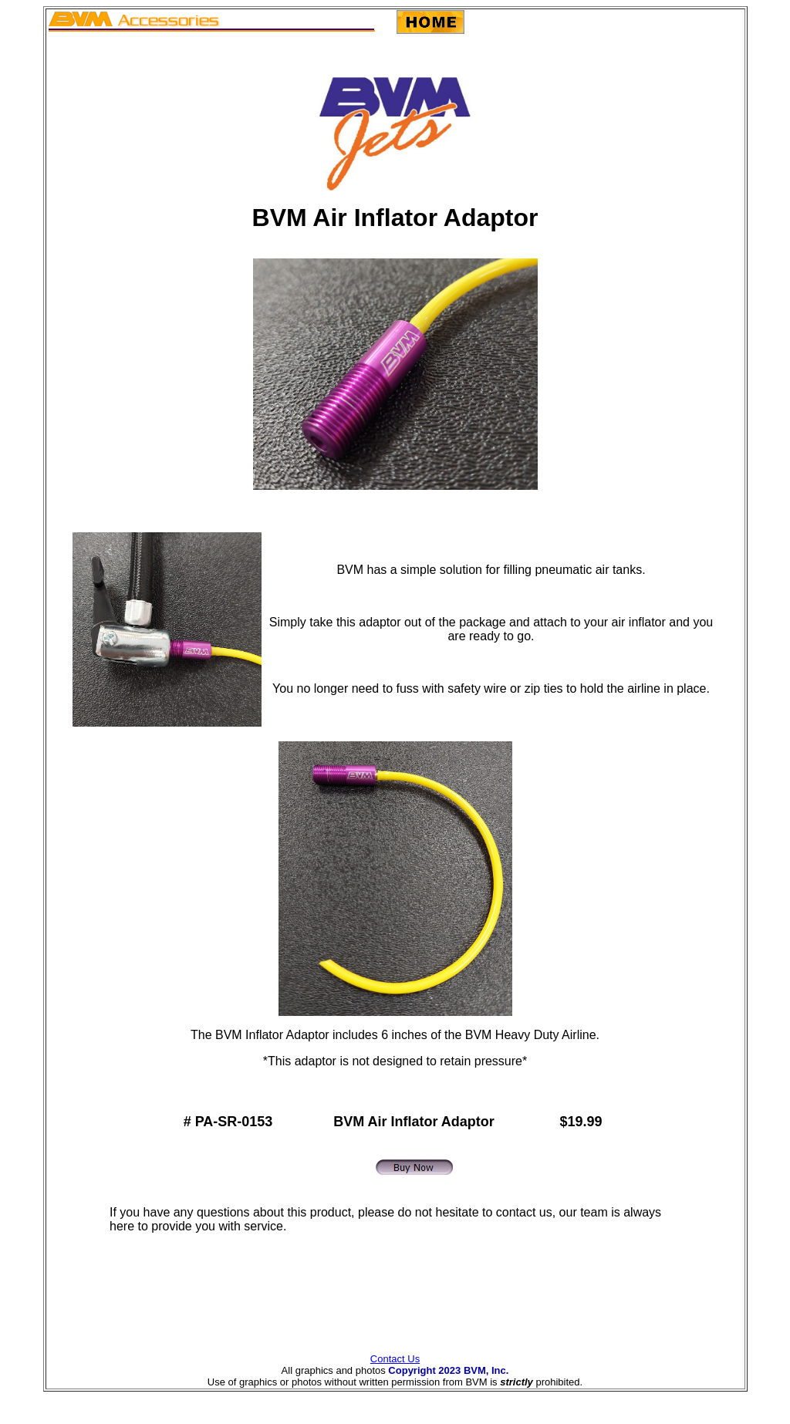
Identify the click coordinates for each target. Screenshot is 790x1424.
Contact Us (395, 1359)
